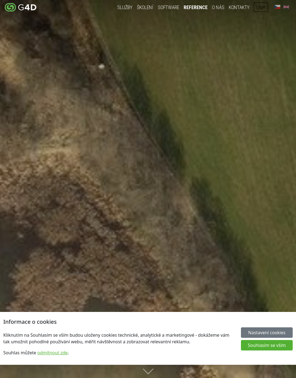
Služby (125, 7)
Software (169, 7)
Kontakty (239, 7)
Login (261, 7)
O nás (218, 7)
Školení (145, 7)
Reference (196, 7)
